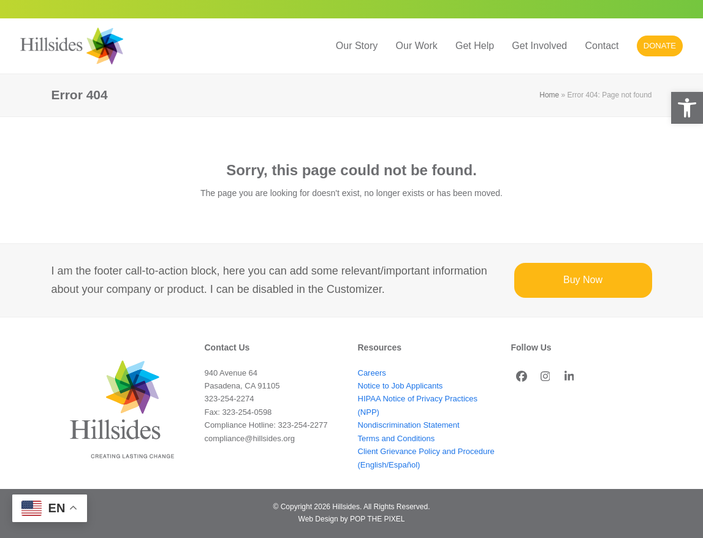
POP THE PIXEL (377, 519)
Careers (372, 372)
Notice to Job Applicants (400, 385)
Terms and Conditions (396, 438)
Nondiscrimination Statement (409, 425)
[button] (687, 108)
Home (549, 95)
